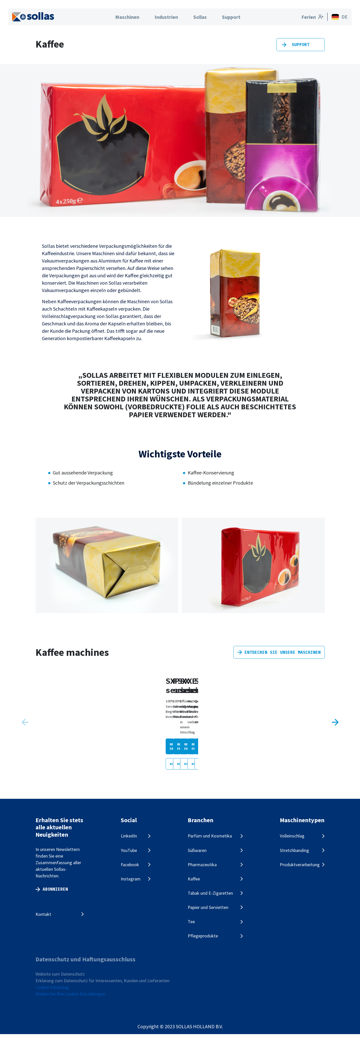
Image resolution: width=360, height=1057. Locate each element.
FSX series (143, 758)
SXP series (58, 758)
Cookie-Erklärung (52, 1010)
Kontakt (43, 937)
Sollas (200, 17)
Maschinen (127, 17)
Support (231, 17)
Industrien (166, 17)
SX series (225, 758)
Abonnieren (55, 912)
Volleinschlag (292, 859)
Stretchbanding (294, 873)
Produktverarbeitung (300, 887)
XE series (310, 758)
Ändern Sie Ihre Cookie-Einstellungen (70, 1017)
